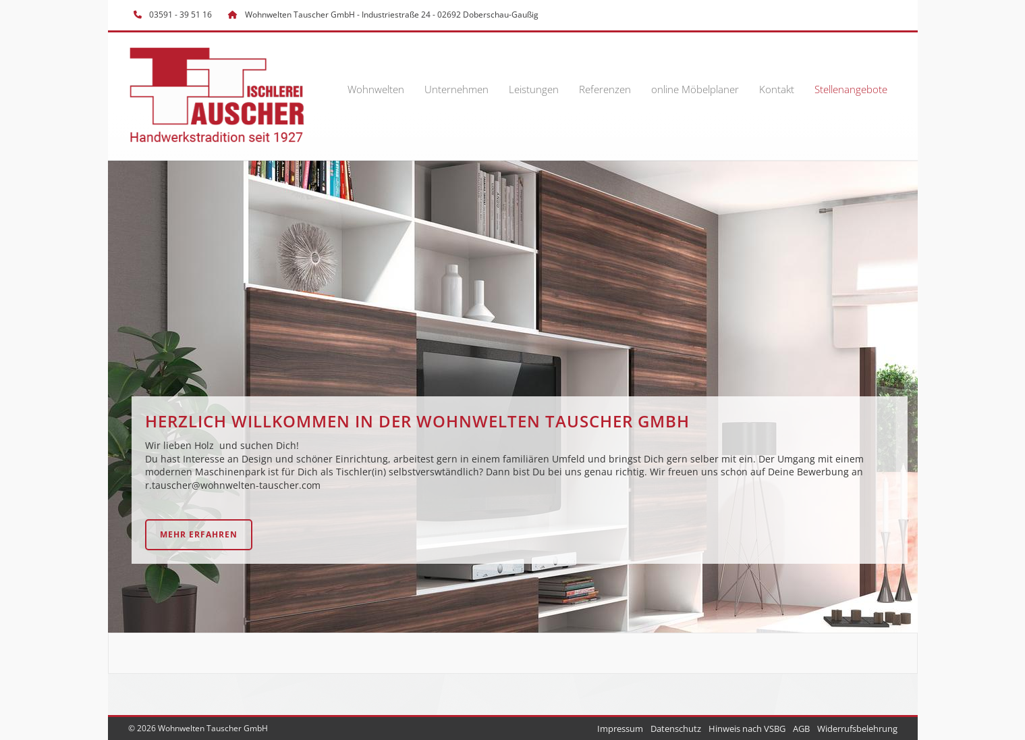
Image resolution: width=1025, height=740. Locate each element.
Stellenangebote (850, 89)
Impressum (620, 728)
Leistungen (534, 89)
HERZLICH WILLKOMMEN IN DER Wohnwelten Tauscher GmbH (417, 421)
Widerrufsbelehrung (857, 728)
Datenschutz (675, 728)
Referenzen (605, 89)
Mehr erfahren (199, 534)
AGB (801, 728)
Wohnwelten (376, 89)
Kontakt (776, 89)
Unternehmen (456, 89)
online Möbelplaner (695, 89)
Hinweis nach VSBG (747, 728)
